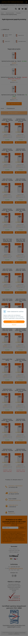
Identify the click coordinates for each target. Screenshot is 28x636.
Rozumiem (14, 321)
